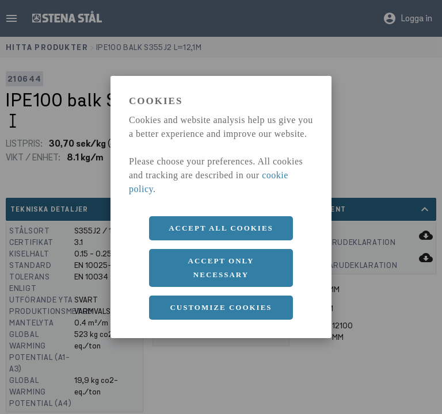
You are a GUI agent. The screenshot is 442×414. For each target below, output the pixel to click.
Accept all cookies (221, 228)
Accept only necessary (221, 267)
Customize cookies (221, 307)
